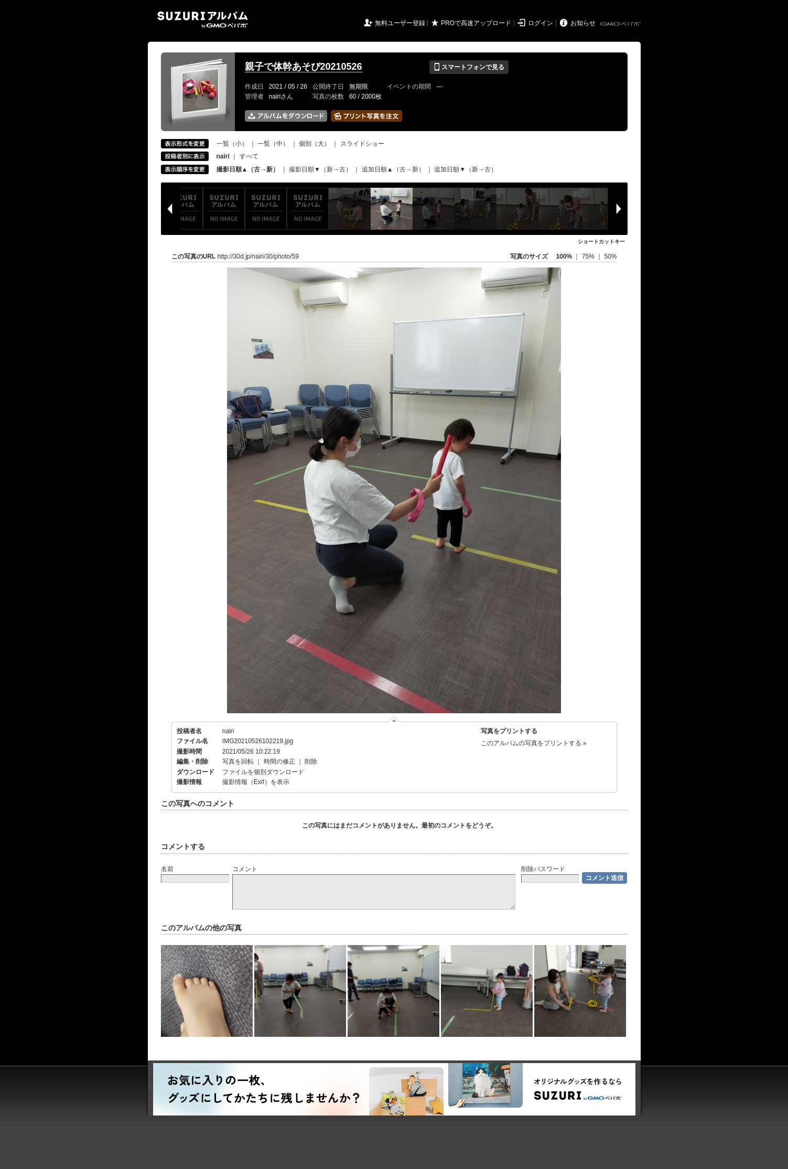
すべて (249, 156)
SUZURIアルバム (202, 19)
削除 (311, 761)
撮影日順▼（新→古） (320, 169)
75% (589, 256)
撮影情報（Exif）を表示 (255, 782)
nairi (228, 731)
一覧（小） (232, 143)
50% (610, 256)
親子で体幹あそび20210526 (303, 66)
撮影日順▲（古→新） (248, 169)
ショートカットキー (601, 241)
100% (564, 256)
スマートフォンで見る (469, 67)
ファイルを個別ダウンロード (263, 772)
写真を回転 (238, 761)
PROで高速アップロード (476, 23)
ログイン (540, 23)
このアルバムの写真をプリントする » (534, 743)
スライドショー (362, 143)
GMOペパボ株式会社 (621, 24)
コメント (244, 869)
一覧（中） (273, 143)
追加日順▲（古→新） (393, 169)
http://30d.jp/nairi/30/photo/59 (258, 256)
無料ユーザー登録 (400, 23)
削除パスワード (543, 869)
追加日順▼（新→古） (465, 169)
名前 (167, 869)
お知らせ (583, 23)
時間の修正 (279, 761)
